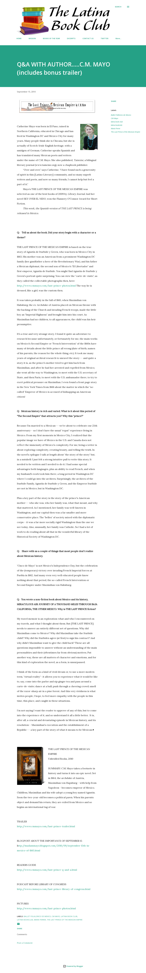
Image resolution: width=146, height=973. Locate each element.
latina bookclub (116, 125)
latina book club (117, 122)
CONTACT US (88, 38)
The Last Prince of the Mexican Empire (125, 132)
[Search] (118, 6)
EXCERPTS (71, 38)
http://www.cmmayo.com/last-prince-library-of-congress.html (53, 889)
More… (118, 38)
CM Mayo (114, 118)
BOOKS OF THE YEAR (51, 38)
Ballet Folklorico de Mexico (121, 115)
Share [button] (113, 101)
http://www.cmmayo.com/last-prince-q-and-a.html (47, 869)
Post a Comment (25, 943)
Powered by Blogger (73, 966)
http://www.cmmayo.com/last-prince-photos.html (46, 285)
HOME (19, 38)
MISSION (32, 38)
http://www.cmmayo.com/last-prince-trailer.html (46, 826)
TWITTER (104, 38)
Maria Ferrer (115, 129)
